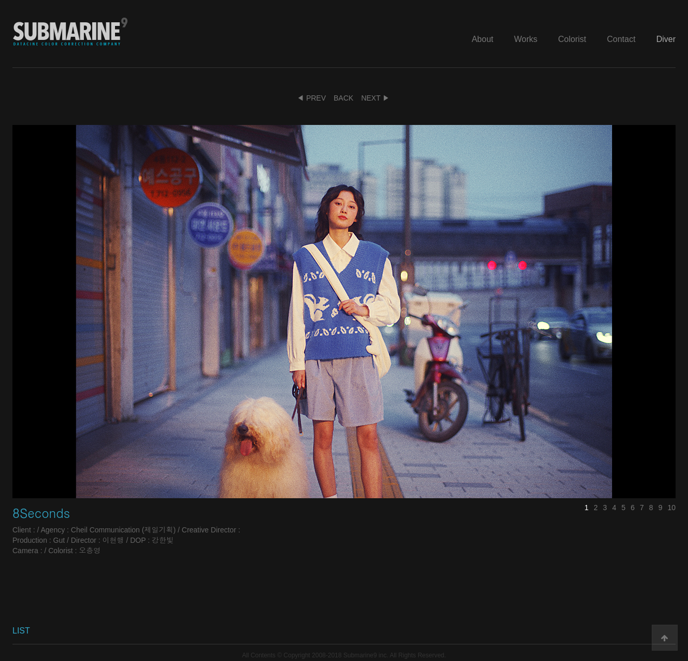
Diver (666, 39)
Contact (621, 39)
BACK (343, 98)
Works (525, 39)
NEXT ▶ (375, 98)
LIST (21, 630)
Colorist (572, 39)
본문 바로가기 (0, 0)
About (482, 39)
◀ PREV (311, 98)
